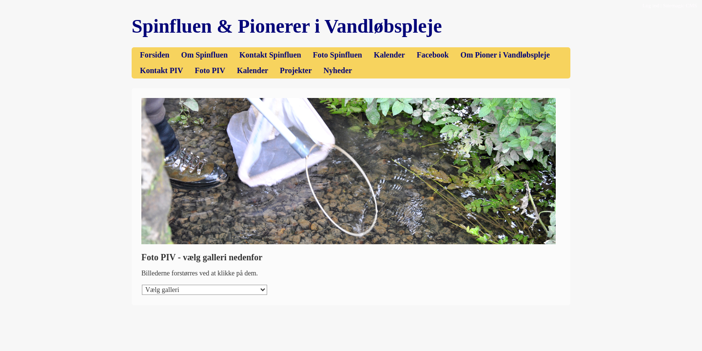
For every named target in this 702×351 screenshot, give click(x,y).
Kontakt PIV (161, 70)
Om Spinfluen (204, 55)
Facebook (433, 55)
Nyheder (338, 70)
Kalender (389, 55)
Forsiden (154, 55)
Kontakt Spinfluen (270, 55)
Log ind (651, 5)
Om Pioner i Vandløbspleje (504, 55)
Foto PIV (210, 70)
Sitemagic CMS (680, 5)
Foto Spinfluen (337, 55)
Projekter (296, 70)
